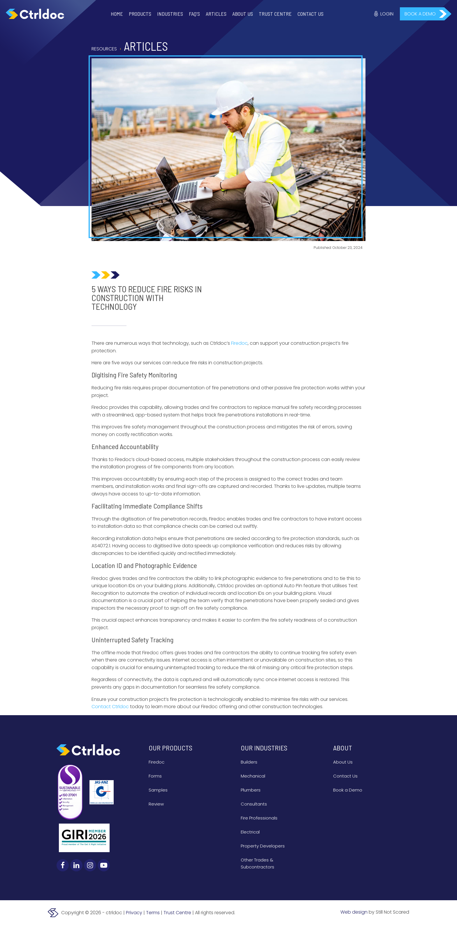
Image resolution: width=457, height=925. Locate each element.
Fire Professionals (259, 818)
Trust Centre (275, 13)
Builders (249, 762)
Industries (170, 13)
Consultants (254, 804)
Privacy (134, 912)
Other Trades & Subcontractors (257, 863)
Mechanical (253, 776)
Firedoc (156, 762)
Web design (354, 912)
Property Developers (263, 846)
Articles (216, 13)
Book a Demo (347, 790)
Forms (155, 776)
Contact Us (311, 13)
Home (117, 13)
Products (140, 13)
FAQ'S (194, 13)
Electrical (250, 832)
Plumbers (251, 790)
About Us (242, 13)
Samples (158, 790)
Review (156, 804)
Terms (153, 912)
